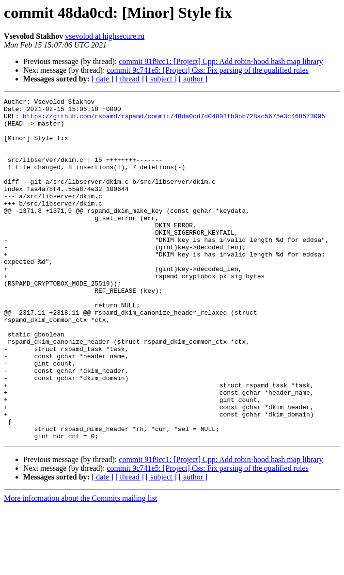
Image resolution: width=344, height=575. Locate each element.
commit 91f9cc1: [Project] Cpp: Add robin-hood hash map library (221, 61)
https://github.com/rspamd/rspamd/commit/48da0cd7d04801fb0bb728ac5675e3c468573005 (174, 120)
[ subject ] (161, 79)
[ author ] (193, 79)
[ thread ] (129, 79)
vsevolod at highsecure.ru (104, 36)
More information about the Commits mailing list (80, 566)
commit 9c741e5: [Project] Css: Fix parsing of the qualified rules (207, 70)
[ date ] (102, 79)
